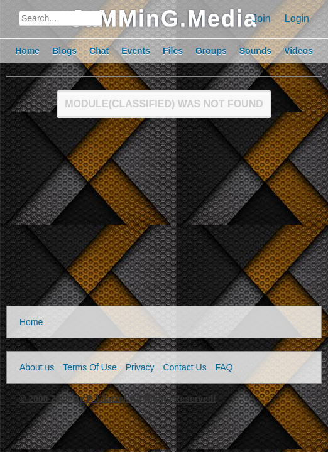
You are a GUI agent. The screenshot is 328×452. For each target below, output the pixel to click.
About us (36, 367)
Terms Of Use (90, 367)
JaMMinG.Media (164, 18)
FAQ (224, 367)
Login (297, 18)
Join (261, 18)
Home (31, 322)
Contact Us (184, 367)
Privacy (140, 367)
